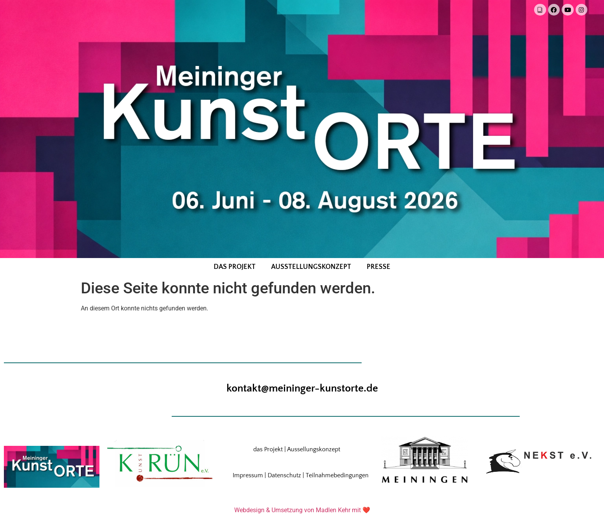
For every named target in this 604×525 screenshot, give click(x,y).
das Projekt (235, 268)
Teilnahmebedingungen (337, 476)
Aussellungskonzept (313, 450)
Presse (378, 268)
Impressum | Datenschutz (267, 476)
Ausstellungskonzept (311, 268)
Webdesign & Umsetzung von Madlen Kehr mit (297, 511)
